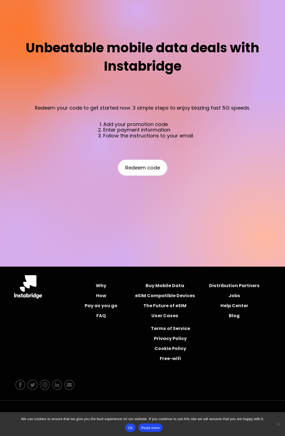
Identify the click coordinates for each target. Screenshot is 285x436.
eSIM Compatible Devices (165, 295)
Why (101, 285)
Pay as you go (101, 305)
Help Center (234, 305)
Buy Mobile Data (165, 285)
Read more (150, 428)
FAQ (101, 315)
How (101, 295)
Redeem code (142, 167)
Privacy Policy (170, 338)
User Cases (164, 315)
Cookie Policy (170, 348)
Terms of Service (170, 328)
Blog (234, 315)
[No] (278, 424)
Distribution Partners (234, 285)
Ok (130, 428)
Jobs (234, 295)
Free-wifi (170, 358)
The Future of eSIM (164, 305)
